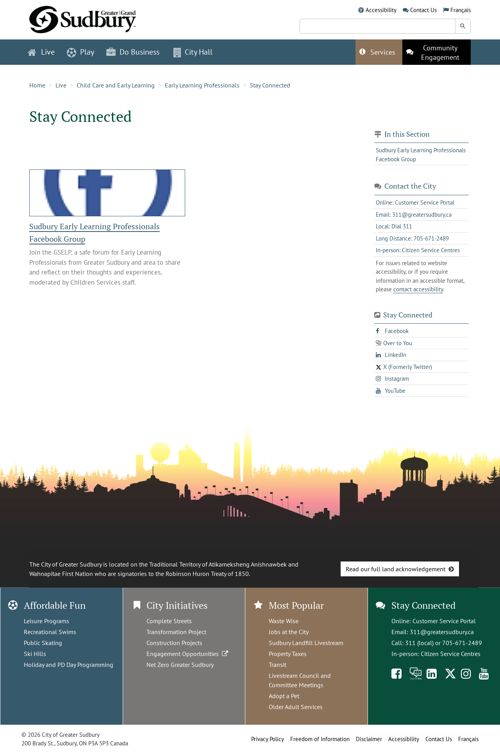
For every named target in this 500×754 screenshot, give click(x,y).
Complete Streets (169, 621)
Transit (277, 664)
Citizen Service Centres (450, 654)
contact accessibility (418, 289)
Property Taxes (288, 654)
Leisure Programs (46, 621)
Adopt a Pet (284, 696)
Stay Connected (270, 85)
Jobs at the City (289, 632)
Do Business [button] (132, 52)
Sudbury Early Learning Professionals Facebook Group (421, 154)
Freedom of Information (320, 739)
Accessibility (381, 10)
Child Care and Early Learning (116, 85)
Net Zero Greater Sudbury (180, 664)
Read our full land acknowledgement (395, 569)
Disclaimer (369, 739)
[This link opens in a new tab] (436, 52)
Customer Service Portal (444, 621)
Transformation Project (176, 632)
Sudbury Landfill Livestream (306, 643)
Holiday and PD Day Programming (68, 664)
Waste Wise (283, 621)
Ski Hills (35, 654)
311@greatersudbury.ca (442, 632)
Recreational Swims (50, 632)
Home (37, 85)
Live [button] (41, 52)
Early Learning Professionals (202, 85)
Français (460, 10)
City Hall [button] (192, 52)
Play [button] (80, 52)
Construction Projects (174, 643)
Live (60, 85)
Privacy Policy (267, 739)
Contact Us (423, 10)
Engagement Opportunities (188, 654)
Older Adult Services (296, 707)
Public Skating (43, 643)
